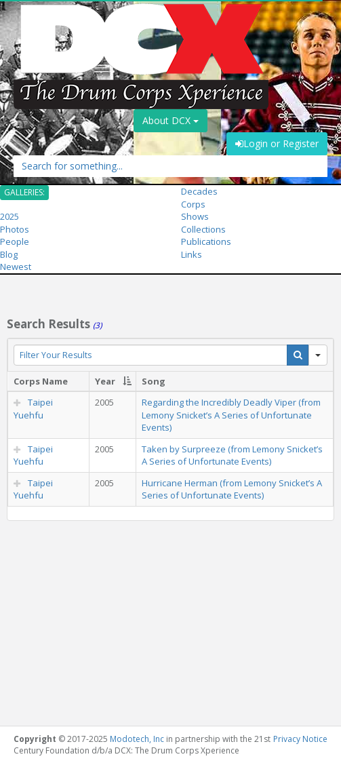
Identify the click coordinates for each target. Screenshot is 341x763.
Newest (15, 266)
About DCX (170, 120)
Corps (193, 204)
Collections (203, 229)
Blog (9, 254)
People (14, 241)
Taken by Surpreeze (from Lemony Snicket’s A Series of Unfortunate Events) (232, 455)
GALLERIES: (24, 192)
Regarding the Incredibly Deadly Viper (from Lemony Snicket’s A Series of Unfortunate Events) (231, 414)
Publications (206, 241)
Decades (199, 191)
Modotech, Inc (137, 739)
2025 (9, 216)
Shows (195, 216)
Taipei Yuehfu (33, 408)
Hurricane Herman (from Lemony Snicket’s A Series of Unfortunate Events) (232, 489)
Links (191, 254)
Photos (14, 229)
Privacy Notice (300, 739)
